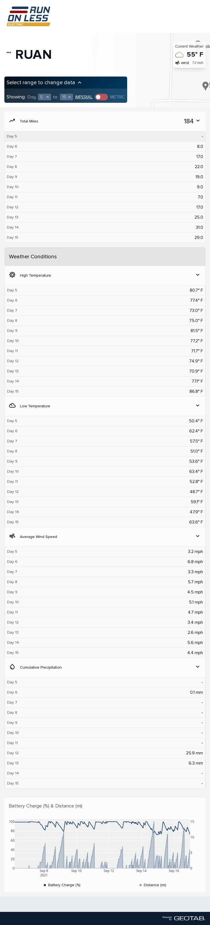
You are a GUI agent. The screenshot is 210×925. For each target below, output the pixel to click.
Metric (117, 97)
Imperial (84, 97)
